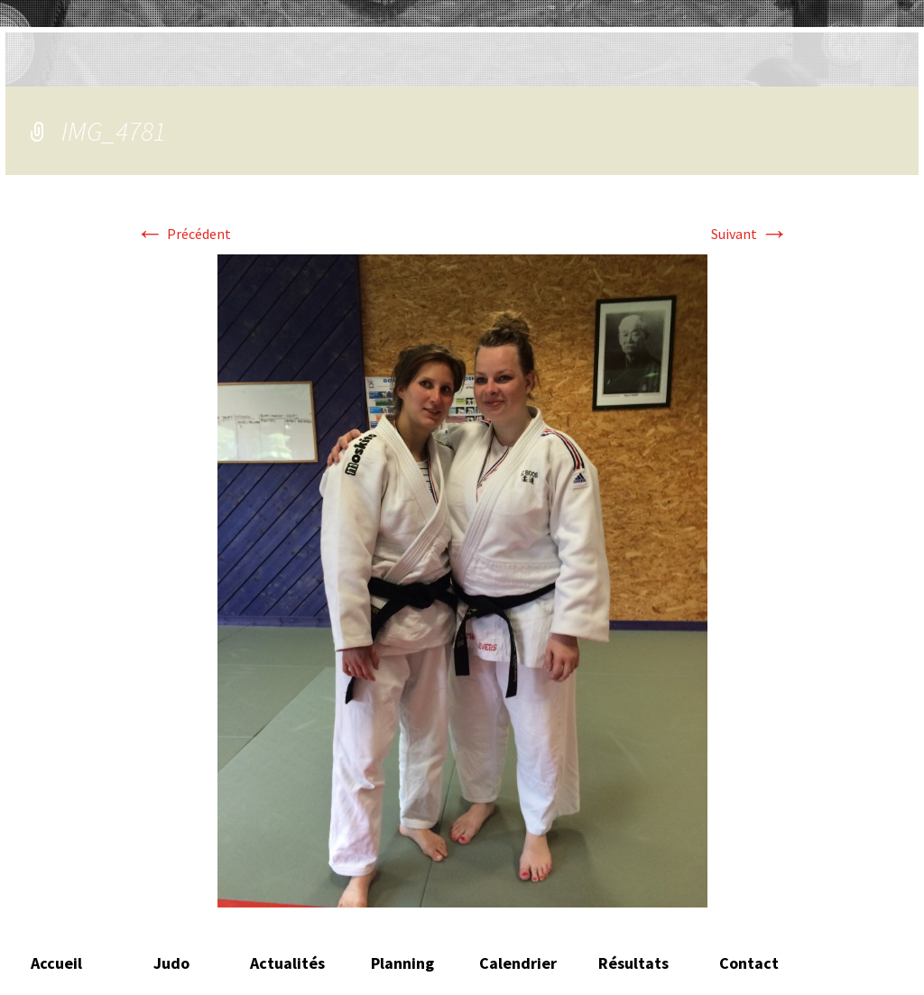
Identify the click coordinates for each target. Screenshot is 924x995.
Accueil (56, 963)
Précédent (183, 234)
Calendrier (518, 963)
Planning (402, 963)
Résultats (633, 963)
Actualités (287, 963)
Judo (171, 963)
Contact (749, 963)
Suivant (750, 234)
